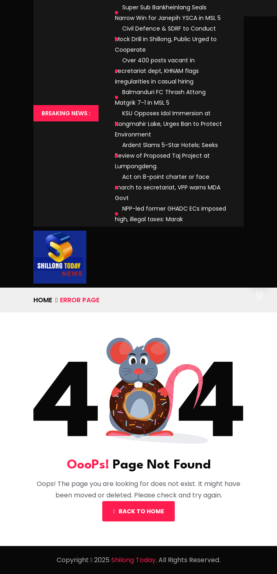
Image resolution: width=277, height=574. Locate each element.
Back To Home (138, 511)
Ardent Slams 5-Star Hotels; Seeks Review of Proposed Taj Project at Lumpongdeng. (166, 155)
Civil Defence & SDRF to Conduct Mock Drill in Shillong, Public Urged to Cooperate (166, 39)
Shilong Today (133, 560)
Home (42, 300)
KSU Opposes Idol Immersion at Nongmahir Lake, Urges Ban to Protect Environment (168, 124)
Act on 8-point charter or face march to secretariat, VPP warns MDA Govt (167, 187)
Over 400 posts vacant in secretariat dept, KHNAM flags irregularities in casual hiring (157, 71)
